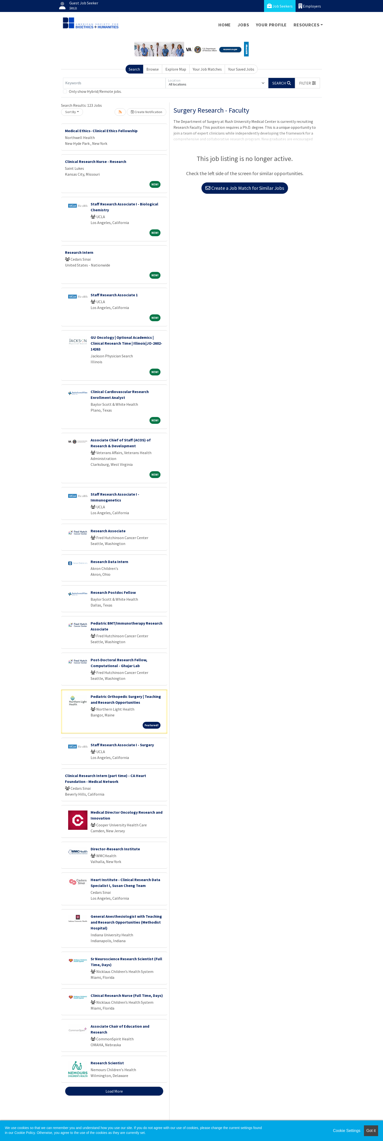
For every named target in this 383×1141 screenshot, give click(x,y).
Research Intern (79, 252)
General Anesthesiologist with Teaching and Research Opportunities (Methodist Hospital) (126, 922)
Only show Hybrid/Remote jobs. (95, 91)
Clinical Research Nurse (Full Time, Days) (127, 995)
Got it (371, 1131)
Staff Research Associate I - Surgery (122, 744)
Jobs (243, 25)
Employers (309, 6)
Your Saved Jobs (241, 69)
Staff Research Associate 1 (114, 294)
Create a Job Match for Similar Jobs (244, 188)
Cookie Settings (346, 1131)
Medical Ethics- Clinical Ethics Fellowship (101, 130)
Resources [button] (306, 25)
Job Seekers (280, 6)
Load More (114, 1091)
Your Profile (271, 25)
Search (134, 69)
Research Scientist (107, 1062)
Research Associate (108, 530)
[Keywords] (114, 83)
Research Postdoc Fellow (113, 592)
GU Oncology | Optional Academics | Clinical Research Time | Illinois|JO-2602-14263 (126, 343)
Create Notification (146, 112)
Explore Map (175, 69)
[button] (307, 83)
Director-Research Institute (115, 848)
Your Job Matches (207, 69)
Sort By (70, 112)
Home (224, 25)
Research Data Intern (109, 561)
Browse (152, 69)
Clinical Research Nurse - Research (95, 161)
